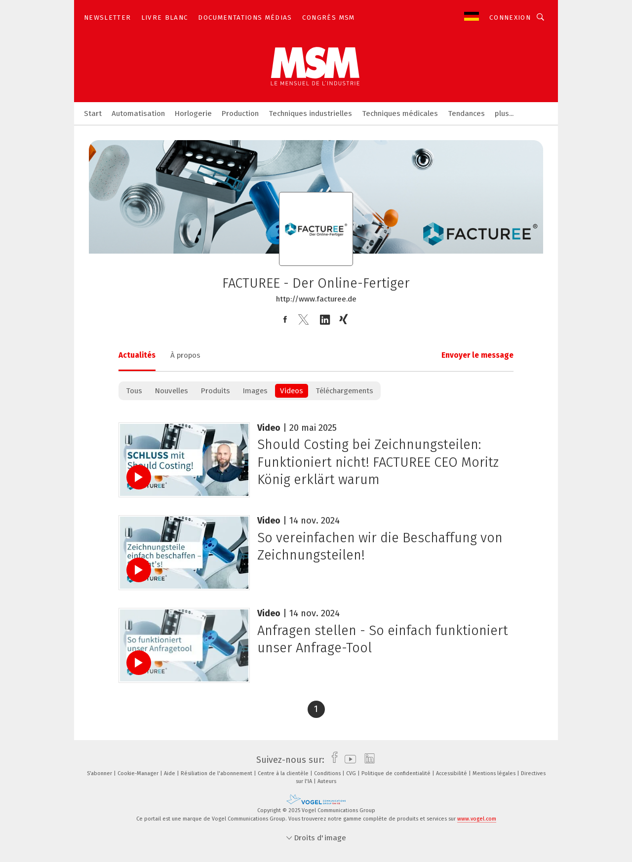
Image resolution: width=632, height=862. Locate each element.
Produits (215, 390)
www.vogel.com (476, 819)
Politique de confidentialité (396, 773)
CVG (351, 773)
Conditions (328, 773)
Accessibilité (452, 773)
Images (255, 390)
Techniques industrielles (310, 113)
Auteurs (326, 781)
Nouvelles (171, 390)
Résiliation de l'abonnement (217, 773)
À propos (185, 355)
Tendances (466, 113)
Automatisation (138, 113)
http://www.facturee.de (316, 299)
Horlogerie (193, 113)
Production (240, 113)
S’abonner (100, 773)
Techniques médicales (400, 113)
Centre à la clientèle (284, 773)
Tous (134, 390)
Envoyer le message (477, 355)
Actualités (137, 355)
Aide (170, 773)
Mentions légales (495, 773)
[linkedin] (367, 759)
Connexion (510, 17)
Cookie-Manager (139, 773)
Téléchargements (344, 390)
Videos (291, 390)
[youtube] (348, 759)
